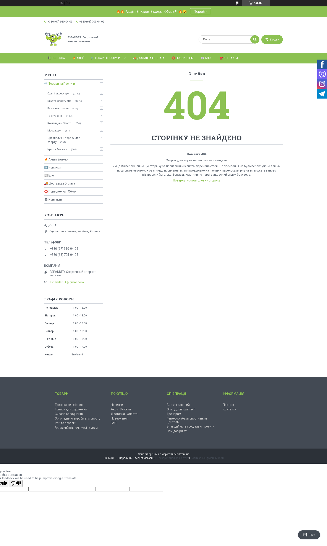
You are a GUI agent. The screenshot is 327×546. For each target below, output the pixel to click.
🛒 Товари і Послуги (105, 58)
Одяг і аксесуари (58, 93)
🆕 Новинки (52, 167)
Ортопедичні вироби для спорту (63, 139)
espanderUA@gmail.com (67, 282)
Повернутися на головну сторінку (196, 180)
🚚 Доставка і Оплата (148, 58)
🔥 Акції (77, 58)
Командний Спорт (59, 123)
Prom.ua (184, 454)
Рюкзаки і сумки (58, 108)
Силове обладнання (69, 414)
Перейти (200, 12)
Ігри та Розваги (57, 149)
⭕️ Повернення (183, 58)
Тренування (55, 115)
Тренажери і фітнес (69, 405)
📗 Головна (56, 58)
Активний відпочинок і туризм (76, 427)
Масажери (54, 130)
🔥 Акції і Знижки (56, 159)
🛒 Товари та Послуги (59, 83)
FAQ (114, 423)
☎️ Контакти (229, 58)
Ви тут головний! (178, 405)
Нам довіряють (177, 431)
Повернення (119, 418)
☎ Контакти (53, 199)
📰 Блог (206, 58)
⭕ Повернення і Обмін (60, 191)
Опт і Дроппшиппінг (181, 409)
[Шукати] (254, 39)
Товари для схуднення (71, 409)
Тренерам (174, 414)
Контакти (229, 409)
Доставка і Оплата (124, 414)
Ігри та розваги (65, 423)
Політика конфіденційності (207, 458)
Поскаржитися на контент (173, 458)
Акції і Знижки (121, 409)
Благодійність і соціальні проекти (190, 426)
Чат (309, 535)
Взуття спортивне (59, 100)
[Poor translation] (16, 483)
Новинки (117, 405)
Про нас (228, 405)
